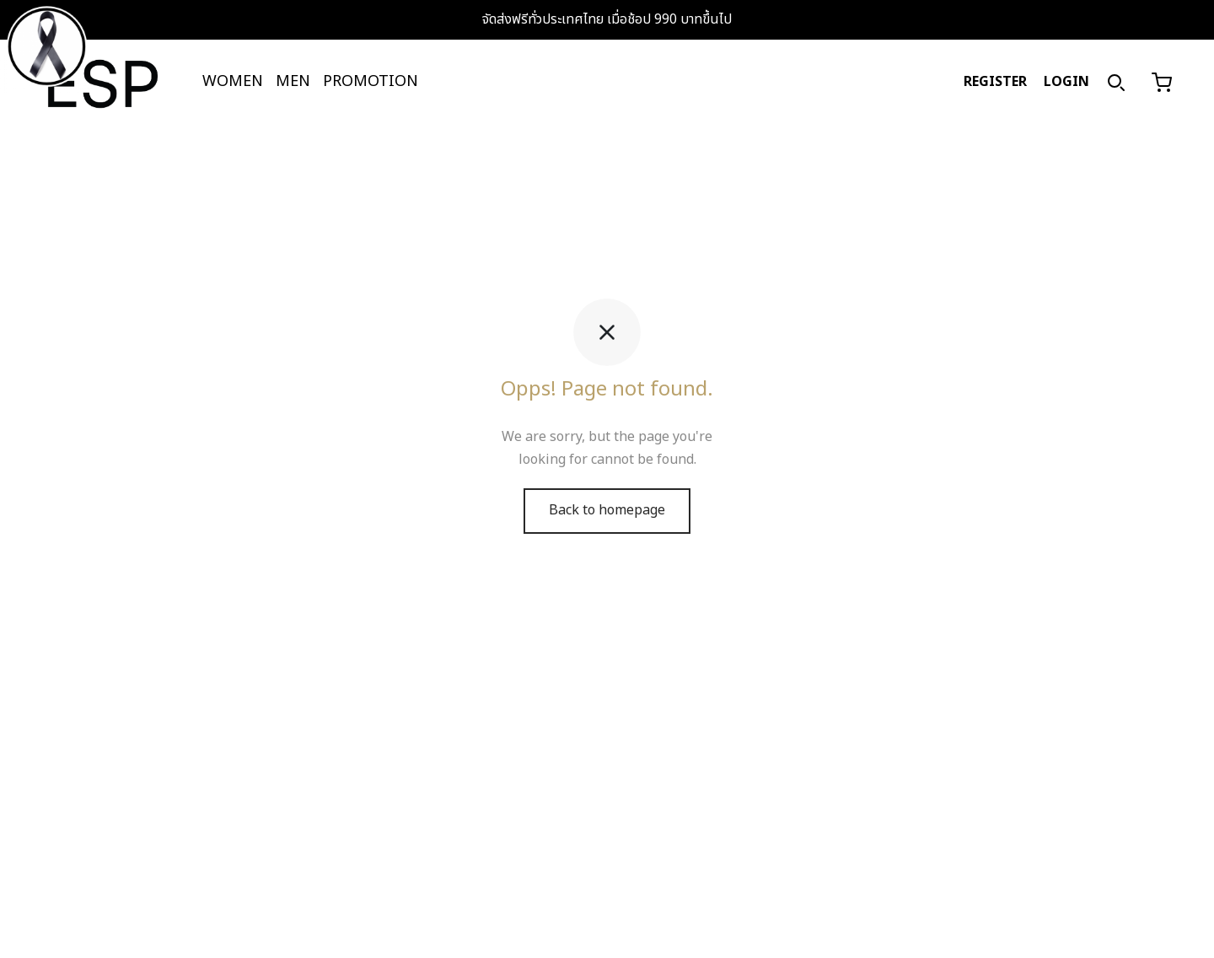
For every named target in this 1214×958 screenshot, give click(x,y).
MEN (293, 81)
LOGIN (1066, 82)
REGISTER (995, 82)
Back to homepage (607, 510)
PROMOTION (370, 81)
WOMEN (232, 81)
